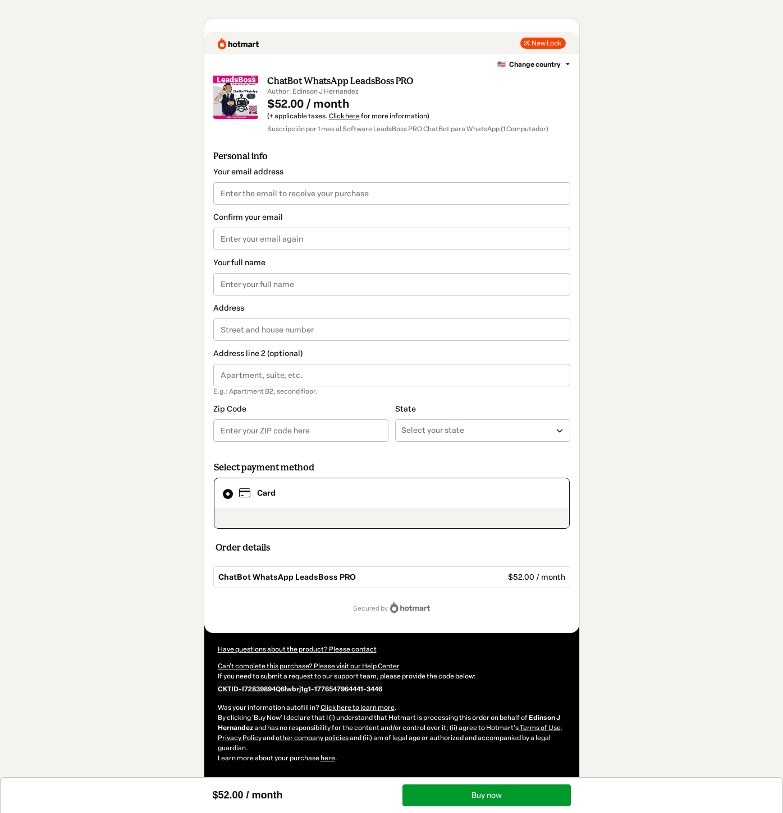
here (327, 758)
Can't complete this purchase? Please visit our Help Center (309, 666)
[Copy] (300, 688)
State (405, 409)
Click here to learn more (357, 708)
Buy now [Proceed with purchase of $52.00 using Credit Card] (486, 795)
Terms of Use (539, 728)
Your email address (248, 172)
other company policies (312, 738)
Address (228, 308)
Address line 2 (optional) (258, 353)
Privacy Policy (240, 738)
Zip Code (229, 409)
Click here (344, 116)
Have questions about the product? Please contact (297, 649)
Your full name (239, 262)
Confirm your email (248, 217)
